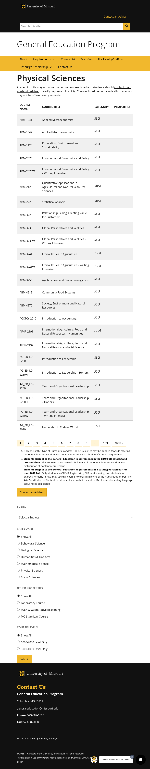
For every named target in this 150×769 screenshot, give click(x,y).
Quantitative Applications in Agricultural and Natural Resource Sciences (63, 187)
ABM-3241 (26, 254)
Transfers (87, 59)
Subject (22, 506)
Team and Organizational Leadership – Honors (65, 400)
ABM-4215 (26, 292)
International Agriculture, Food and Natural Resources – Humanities (64, 331)
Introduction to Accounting (59, 318)
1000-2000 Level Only (34, 642)
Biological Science (32, 550)
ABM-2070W (27, 171)
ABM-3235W (27, 241)
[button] (141, 760)
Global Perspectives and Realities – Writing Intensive (64, 241)
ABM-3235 (26, 228)
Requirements (44, 59)
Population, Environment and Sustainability (61, 145)
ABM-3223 (26, 215)
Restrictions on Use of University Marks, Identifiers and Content (49, 757)
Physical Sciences (32, 570)
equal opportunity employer (44, 738)
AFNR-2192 (26, 345)
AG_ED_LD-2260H (26, 400)
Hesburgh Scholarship (36, 67)
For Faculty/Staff (111, 59)
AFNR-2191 (26, 331)
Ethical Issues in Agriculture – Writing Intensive (65, 267)
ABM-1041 (26, 120)
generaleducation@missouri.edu (37, 708)
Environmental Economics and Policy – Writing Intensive (65, 171)
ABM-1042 (26, 132)
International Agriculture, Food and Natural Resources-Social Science (64, 345)
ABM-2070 (26, 158)
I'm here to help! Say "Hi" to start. (116, 760)
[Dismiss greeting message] (132, 757)
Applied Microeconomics (57, 120)
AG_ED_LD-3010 (26, 427)
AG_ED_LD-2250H (26, 372)
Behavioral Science (33, 543)
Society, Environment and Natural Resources (63, 305)
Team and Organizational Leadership (65, 386)
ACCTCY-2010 (28, 318)
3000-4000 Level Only (34, 649)
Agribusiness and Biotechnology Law (65, 280)
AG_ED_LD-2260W (26, 414)
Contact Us (65, 67)
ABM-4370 (26, 305)
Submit (24, 659)
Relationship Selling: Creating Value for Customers (64, 215)
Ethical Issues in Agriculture (59, 254)
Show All (26, 537)
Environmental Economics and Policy (65, 158)
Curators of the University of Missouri (46, 753)
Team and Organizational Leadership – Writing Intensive (65, 414)
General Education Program (68, 44)
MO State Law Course (34, 616)
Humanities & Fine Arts (35, 557)
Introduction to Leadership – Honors (65, 372)
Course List (68, 59)
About (23, 59)
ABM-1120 (26, 145)
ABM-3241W (27, 267)
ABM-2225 (26, 202)
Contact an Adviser (116, 16)
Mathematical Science (35, 564)
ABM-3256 (26, 280)
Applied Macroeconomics (58, 132)
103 (105, 443)
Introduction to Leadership (59, 359)
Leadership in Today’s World (60, 427)
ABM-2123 (26, 187)
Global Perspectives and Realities (63, 228)
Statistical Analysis (53, 202)
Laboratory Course (33, 603)
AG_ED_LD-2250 (26, 359)
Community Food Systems (58, 292)
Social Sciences (30, 577)
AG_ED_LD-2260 (26, 386)
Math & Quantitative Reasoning (41, 610)
